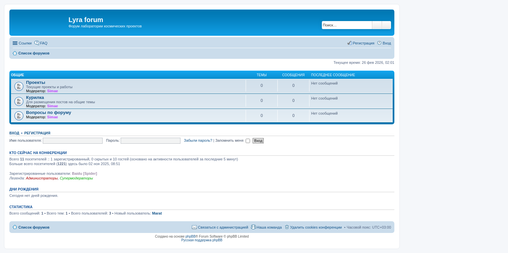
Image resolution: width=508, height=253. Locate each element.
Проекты (35, 82)
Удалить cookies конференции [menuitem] (316, 227)
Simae (52, 91)
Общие (17, 75)
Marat (157, 213)
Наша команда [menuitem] (269, 227)
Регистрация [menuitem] (363, 43)
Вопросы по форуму (48, 112)
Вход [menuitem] (387, 43)
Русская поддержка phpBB (201, 240)
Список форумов (33, 227)
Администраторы (41, 178)
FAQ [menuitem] (43, 43)
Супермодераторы (76, 178)
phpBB (190, 236)
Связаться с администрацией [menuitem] (223, 227)
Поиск (377, 25)
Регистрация (37, 133)
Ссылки (25, 43)
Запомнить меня (232, 140)
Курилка (35, 97)
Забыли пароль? (198, 140)
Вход (14, 133)
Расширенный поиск (386, 25)
